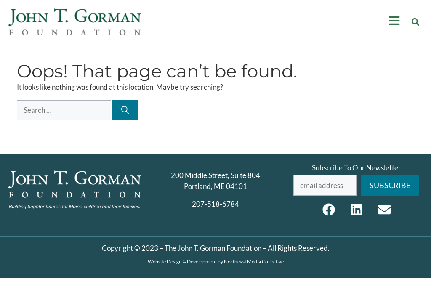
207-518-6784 (215, 203)
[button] (416, 22)
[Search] (125, 110)
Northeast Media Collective (254, 261)
